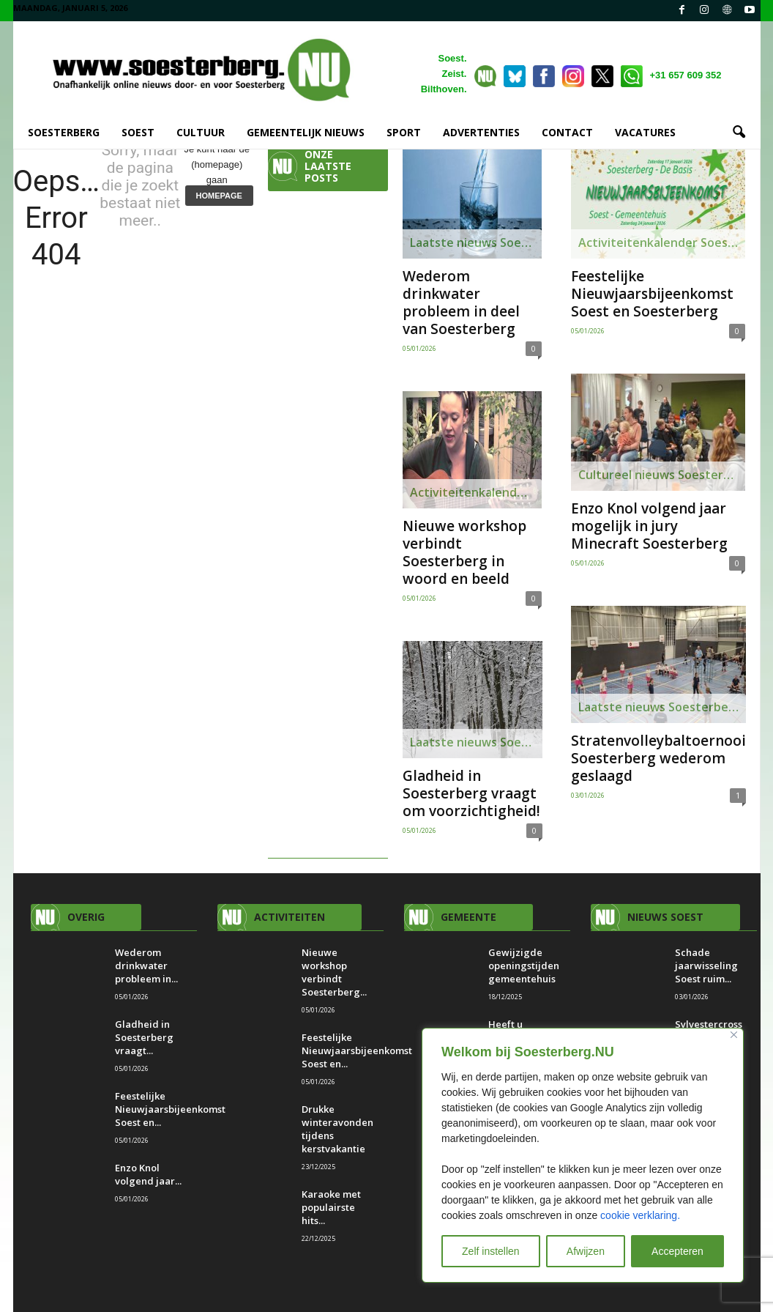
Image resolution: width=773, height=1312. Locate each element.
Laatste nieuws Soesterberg (476, 242)
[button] (738, 132)
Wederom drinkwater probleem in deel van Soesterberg (461, 302)
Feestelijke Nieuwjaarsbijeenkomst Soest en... (170, 1109)
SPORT (403, 132)
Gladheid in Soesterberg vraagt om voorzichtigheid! (471, 793)
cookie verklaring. (640, 1215)
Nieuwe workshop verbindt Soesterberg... (334, 972)
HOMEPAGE (219, 195)
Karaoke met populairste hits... (331, 1207)
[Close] (734, 1034)
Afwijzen (586, 1251)
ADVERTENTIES (481, 132)
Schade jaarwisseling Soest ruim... (706, 965)
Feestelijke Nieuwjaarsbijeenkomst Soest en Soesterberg (652, 294)
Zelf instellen (491, 1251)
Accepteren (677, 1251)
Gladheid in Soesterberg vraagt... (144, 1037)
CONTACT (567, 132)
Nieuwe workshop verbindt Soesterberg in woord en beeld (464, 552)
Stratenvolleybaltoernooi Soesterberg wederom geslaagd (658, 758)
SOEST (138, 132)
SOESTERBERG (64, 132)
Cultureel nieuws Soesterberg (661, 475)
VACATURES (645, 132)
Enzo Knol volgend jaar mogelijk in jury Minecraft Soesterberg (649, 526)
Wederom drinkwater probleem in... (146, 965)
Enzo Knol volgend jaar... (148, 1174)
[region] (583, 1155)
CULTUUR (200, 132)
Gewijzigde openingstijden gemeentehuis (523, 965)
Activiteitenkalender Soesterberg (476, 492)
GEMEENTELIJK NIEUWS (306, 132)
